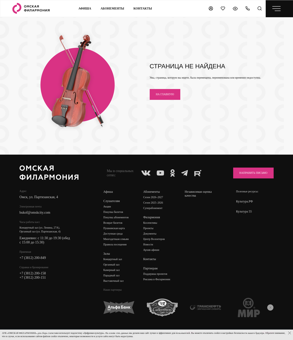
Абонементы (112, 8)
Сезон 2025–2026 (153, 202)
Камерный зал (111, 270)
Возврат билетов (112, 222)
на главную (165, 94)
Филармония (151, 217)
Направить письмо (253, 172)
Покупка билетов (113, 212)
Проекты (148, 228)
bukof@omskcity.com (35, 212)
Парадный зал (111, 275)
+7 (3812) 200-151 (33, 277)
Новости (148, 244)
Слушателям (111, 201)
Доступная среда (113, 233)
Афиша (84, 8)
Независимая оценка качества (198, 193)
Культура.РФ (244, 201)
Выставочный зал (113, 280)
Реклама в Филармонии (156, 279)
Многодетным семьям (116, 239)
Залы (106, 253)
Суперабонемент (152, 208)
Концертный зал (112, 259)
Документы (149, 233)
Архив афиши (151, 249)
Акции (107, 206)
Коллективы (150, 222)
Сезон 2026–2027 (153, 197)
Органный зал (111, 264)
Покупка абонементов (116, 217)
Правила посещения (114, 244)
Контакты (149, 259)
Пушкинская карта (114, 228)
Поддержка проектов (155, 273)
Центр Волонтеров (154, 239)
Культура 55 (244, 211)
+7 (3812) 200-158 (33, 273)
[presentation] (270, 307)
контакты (142, 8)
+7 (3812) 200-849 (33, 258)
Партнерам (150, 268)
